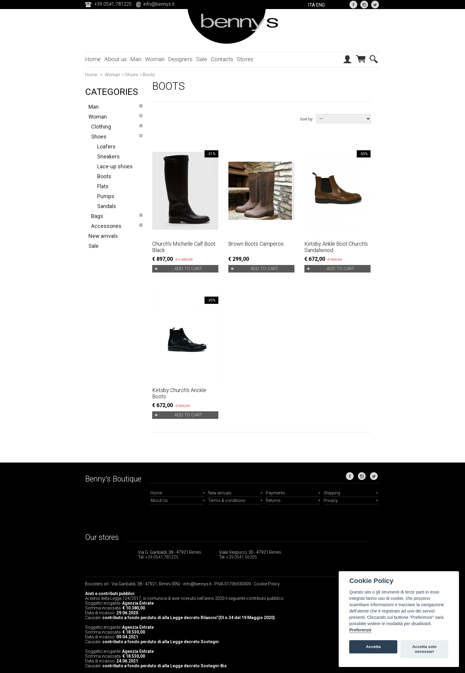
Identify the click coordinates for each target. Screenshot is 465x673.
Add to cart (188, 268)
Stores (245, 59)
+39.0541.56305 (241, 557)
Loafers (106, 146)
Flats (103, 186)
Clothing (101, 126)
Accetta (373, 646)
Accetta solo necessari (424, 649)
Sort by (306, 119)
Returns (273, 500)
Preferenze (360, 630)
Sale (201, 59)
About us (115, 59)
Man (135, 59)
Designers (180, 59)
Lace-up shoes (115, 166)
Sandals (106, 206)
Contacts (222, 59)
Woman (155, 59)
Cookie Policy (267, 583)
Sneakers (108, 156)
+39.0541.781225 (161, 557)
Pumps (105, 196)
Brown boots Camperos (256, 244)
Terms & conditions (226, 500)
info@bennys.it (158, 4)
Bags (97, 216)
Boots (104, 176)
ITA (311, 5)
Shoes (131, 74)
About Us (159, 500)
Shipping (332, 493)
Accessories (106, 226)
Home (93, 59)
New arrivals (103, 236)
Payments (275, 493)
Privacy (331, 500)
